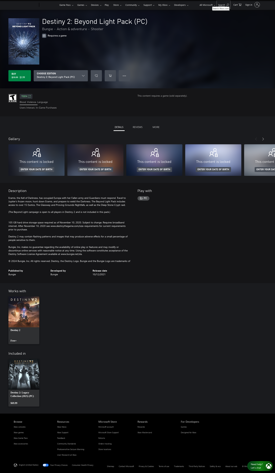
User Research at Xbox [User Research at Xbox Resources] (66, 455)
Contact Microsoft (126, 466)
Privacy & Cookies (146, 466)
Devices (95, 4)
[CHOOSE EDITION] (61, 75)
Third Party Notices (197, 466)
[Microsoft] (26, 5)
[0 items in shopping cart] (237, 4)
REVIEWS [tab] (137, 127)
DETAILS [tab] (119, 127)
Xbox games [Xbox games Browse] (19, 432)
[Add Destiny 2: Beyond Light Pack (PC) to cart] (110, 75)
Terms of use (164, 466)
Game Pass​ (65, 4)
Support (147, 4)
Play (107, 4)
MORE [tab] (156, 127)
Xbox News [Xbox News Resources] (61, 427)
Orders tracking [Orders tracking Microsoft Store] (105, 443)
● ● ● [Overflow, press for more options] (124, 76)
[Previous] (256, 139)
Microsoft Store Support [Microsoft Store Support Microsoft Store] (108, 432)
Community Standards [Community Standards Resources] (66, 443)
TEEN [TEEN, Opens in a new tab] (26, 96)
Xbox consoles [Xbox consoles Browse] (20, 427)
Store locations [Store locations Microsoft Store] (104, 449)
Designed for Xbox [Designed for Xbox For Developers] (188, 432)
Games (80, 4)
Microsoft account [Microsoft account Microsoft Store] (106, 427)
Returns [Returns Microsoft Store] (101, 438)
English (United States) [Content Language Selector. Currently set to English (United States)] (28, 465)
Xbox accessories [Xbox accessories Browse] (21, 443)
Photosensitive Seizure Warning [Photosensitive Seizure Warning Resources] (70, 449)
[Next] (263, 139)
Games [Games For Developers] (184, 427)
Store (116, 4)
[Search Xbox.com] (223, 4)
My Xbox (162, 4)
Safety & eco (215, 466)
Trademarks (179, 466)
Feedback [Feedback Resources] (61, 438)
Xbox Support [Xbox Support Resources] (62, 432)
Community (131, 4)
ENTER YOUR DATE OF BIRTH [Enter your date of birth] (36, 169)
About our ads (231, 466)
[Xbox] (49, 5)
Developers (180, 4)
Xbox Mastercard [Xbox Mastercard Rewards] (145, 432)
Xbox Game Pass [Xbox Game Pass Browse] (21, 438)
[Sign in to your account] (252, 5)
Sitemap (110, 466)
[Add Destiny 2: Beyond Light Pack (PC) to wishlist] (96, 75)
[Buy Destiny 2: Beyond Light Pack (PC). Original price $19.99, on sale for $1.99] (19, 75)
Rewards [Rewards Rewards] (141, 427)
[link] (23, 320)
